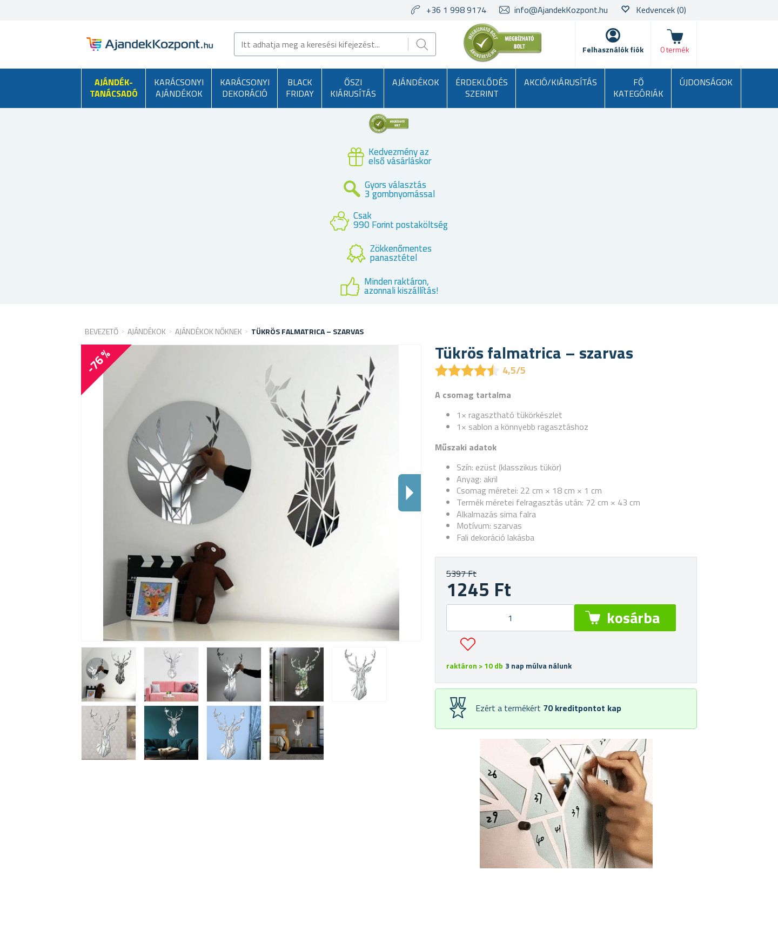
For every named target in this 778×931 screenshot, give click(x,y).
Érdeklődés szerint (481, 88)
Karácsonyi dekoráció (245, 88)
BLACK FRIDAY (300, 88)
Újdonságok (706, 82)
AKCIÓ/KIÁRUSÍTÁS (560, 82)
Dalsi (409, 492)
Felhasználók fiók (612, 49)
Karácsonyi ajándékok (179, 88)
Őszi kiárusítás (353, 88)
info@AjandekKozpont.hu (561, 9)
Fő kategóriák (638, 88)
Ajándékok (415, 82)
